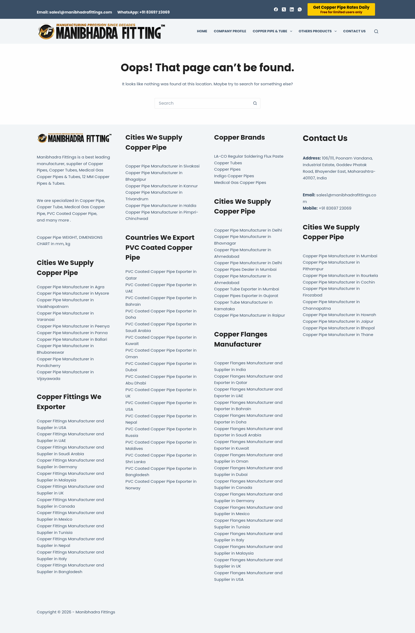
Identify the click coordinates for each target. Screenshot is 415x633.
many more (57, 220)
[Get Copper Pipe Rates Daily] (341, 9)
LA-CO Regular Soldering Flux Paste (248, 156)
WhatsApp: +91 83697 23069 (143, 12)
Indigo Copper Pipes (234, 176)
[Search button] (255, 103)
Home (202, 31)
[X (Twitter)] (284, 9)
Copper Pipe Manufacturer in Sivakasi (162, 166)
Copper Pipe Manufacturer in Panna (72, 332)
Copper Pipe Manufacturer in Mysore (73, 293)
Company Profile (230, 31)
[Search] (376, 31)
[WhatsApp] (300, 9)
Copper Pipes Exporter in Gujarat (246, 295)
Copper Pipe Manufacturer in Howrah (339, 314)
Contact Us (354, 31)
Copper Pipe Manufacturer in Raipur (249, 315)
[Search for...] (202, 103)
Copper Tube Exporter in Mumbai (246, 289)
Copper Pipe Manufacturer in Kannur (161, 186)
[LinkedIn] (292, 9)
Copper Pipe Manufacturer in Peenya (73, 326)
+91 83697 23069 (335, 208)
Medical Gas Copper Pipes (240, 182)
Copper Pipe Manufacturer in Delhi (248, 230)
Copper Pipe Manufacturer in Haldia (160, 205)
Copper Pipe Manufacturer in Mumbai (340, 256)
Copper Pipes (227, 169)
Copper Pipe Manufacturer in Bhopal (339, 328)
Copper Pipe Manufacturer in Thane (338, 334)
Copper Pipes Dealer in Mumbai (245, 269)
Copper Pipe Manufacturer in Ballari (72, 339)
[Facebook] (276, 9)
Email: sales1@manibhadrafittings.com (74, 12)
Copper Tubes (228, 163)
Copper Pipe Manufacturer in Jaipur (338, 321)
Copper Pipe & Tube (273, 31)
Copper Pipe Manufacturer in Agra (70, 287)
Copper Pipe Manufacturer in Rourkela (340, 275)
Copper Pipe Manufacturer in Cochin (339, 282)
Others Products (319, 31)
